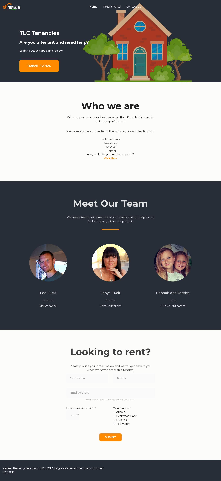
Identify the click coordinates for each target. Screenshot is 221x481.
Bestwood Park (126, 416)
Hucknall (122, 420)
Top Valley (123, 424)
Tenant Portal (112, 6)
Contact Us (134, 6)
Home (94, 6)
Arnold (120, 412)
